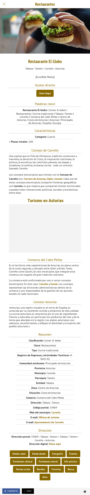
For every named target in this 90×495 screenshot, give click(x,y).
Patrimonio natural (48, 461)
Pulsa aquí (55, 444)
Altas (45, 477)
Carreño (43, 284)
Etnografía (57, 453)
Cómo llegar (45, 93)
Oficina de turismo (49, 417)
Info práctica (70, 461)
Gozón (58, 178)
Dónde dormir (39, 453)
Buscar (71, 469)
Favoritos (56, 469)
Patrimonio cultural (22, 461)
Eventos (73, 453)
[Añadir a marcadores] (85, 491)
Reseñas (41, 469)
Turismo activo (23, 469)
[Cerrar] (4, 4)
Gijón (50, 178)
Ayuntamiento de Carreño (49, 422)
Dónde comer (19, 453)
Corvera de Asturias (35, 178)
